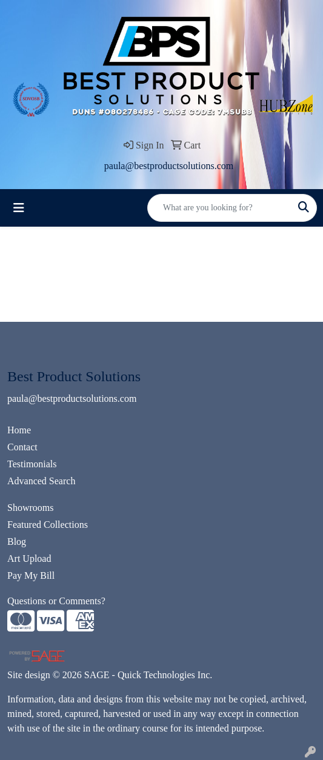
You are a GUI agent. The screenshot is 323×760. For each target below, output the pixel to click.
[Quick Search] (219, 208)
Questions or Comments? (56, 601)
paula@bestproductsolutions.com (168, 166)
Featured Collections (47, 524)
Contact (22, 447)
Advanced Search (41, 481)
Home (19, 430)
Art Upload (29, 558)
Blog (16, 541)
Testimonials (32, 464)
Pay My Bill (31, 575)
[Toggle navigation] (19, 207)
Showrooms (30, 507)
